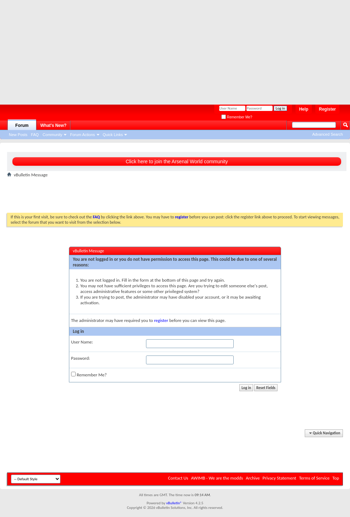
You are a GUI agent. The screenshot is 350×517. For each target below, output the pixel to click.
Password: (80, 358)
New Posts (18, 135)
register (161, 320)
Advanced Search (327, 134)
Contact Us (178, 478)
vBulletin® (174, 503)
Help (303, 109)
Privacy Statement (279, 478)
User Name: (82, 342)
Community (53, 135)
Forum (21, 125)
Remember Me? (236, 117)
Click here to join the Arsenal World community (177, 161)
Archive (252, 478)
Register (327, 109)
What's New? (53, 125)
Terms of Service (314, 478)
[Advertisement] (107, 49)
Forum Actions (82, 135)
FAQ (35, 135)
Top (335, 478)
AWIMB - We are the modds (217, 478)
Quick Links (113, 135)
